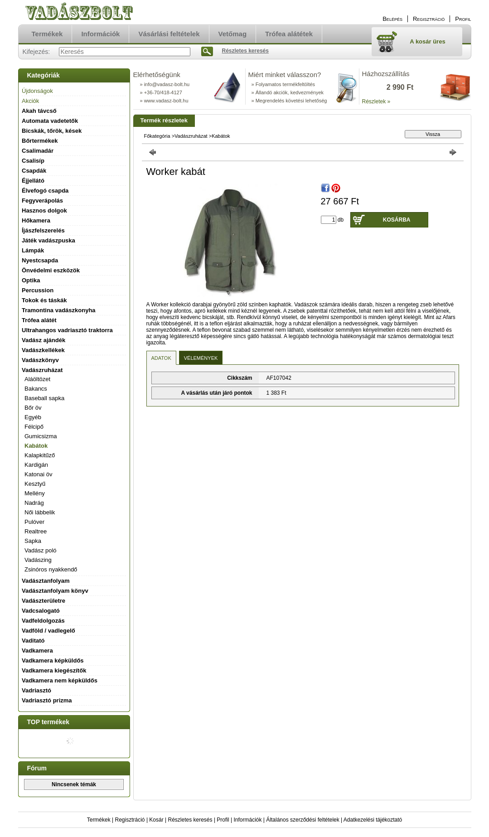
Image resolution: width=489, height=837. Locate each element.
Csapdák (34, 170)
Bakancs (35, 388)
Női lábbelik (39, 512)
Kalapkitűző (39, 455)
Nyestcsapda (40, 260)
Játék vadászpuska (48, 240)
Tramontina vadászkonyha (59, 310)
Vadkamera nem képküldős (59, 680)
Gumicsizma (40, 436)
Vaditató (33, 640)
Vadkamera (37, 650)
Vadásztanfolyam (46, 580)
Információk (247, 820)
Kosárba (397, 220)
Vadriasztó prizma (47, 700)
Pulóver (34, 521)
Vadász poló (40, 550)
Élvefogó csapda (45, 190)
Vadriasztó (36, 690)
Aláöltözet (37, 379)
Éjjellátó (33, 180)
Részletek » (376, 101)
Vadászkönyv (40, 360)
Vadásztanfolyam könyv (55, 590)
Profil (223, 820)
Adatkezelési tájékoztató (373, 820)
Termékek (99, 820)
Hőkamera (36, 220)
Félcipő (34, 426)
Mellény (34, 493)
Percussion (37, 290)
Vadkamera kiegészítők (54, 670)
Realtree (35, 531)
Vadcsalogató (41, 610)
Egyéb (32, 417)
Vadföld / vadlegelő (48, 630)
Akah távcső (39, 110)
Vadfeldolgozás (43, 620)
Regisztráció (130, 820)
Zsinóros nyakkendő (50, 569)
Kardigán (36, 464)
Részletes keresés (190, 820)
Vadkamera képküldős (53, 660)
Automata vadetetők (50, 120)
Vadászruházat (191, 136)
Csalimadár (37, 150)
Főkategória (157, 136)
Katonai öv (38, 474)
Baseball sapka (44, 398)
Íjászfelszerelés (43, 230)
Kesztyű (34, 483)
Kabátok (36, 445)
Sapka (32, 540)
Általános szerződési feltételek (302, 820)
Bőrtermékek (40, 140)
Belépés (392, 18)
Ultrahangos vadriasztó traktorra (67, 330)
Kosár (156, 820)
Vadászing (38, 559)
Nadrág (34, 502)
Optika (31, 280)
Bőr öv (33, 407)
